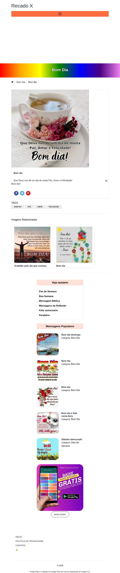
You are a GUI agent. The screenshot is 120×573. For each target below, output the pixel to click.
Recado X (22, 5)
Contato (21, 545)
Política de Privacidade (29, 541)
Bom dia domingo (70, 335)
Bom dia (60, 266)
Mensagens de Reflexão (52, 305)
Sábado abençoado (71, 439)
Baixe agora (60, 515)
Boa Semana (46, 296)
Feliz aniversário (48, 310)
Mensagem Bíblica (49, 301)
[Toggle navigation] (60, 14)
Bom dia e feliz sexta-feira (69, 414)
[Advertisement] (60, 42)
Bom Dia (21, 82)
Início (25, 536)
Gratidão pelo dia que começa (30, 266)
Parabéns (44, 315)
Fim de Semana (48, 291)
